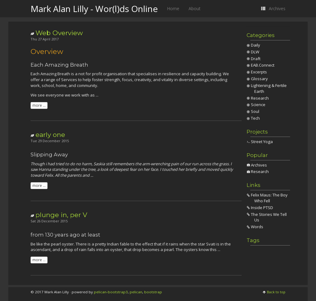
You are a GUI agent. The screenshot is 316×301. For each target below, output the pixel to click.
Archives (259, 165)
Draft (255, 58)
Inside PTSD (262, 207)
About (195, 8)
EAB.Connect (262, 65)
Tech (255, 118)
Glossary (259, 78)
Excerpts (259, 72)
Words (257, 226)
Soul (255, 111)
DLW (255, 52)
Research (260, 98)
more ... (39, 105)
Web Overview (59, 33)
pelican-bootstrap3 (111, 292)
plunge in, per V (61, 215)
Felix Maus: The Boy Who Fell (269, 198)
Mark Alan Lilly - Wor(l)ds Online (94, 8)
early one (50, 134)
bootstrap (153, 292)
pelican (136, 292)
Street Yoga (262, 141)
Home (173, 8)
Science (258, 104)
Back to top (276, 292)
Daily (255, 45)
